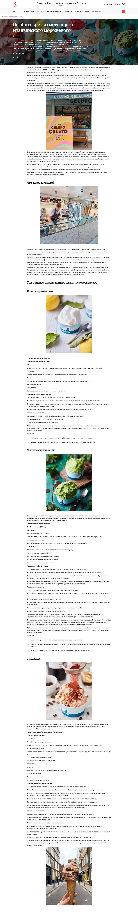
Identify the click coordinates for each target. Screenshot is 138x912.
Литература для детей (53, 11)
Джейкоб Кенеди (20, 40)
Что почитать (96, 11)
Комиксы (78, 11)
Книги (61, 6)
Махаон (81, 3)
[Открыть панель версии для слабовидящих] (123, 4)
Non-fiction (68, 11)
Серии (87, 11)
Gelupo (87, 70)
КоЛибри (69, 3)
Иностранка (54, 3)
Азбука (40, 3)
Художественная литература (33, 11)
